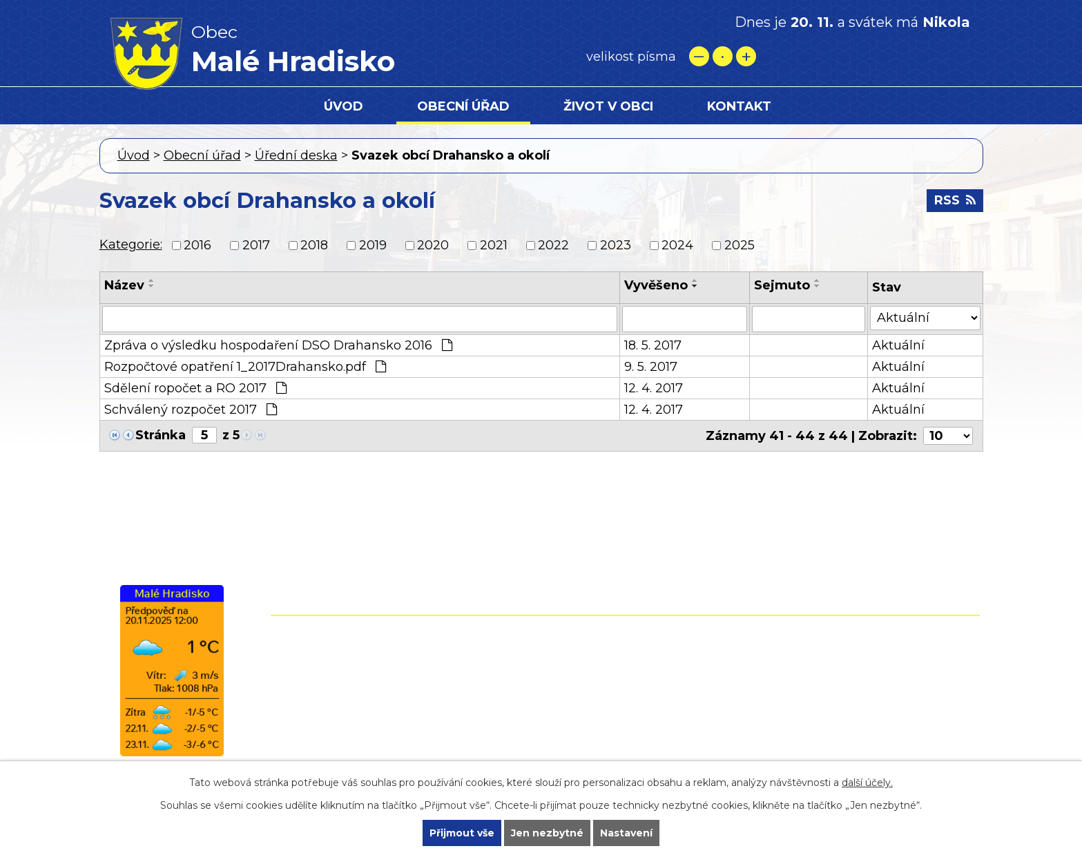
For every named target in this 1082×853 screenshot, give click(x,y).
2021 (494, 245)
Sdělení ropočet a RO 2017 (195, 388)
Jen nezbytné (547, 833)
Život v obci (608, 106)
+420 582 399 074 (565, 665)
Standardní (723, 56)
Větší (746, 56)
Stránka (160, 435)
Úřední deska (296, 155)
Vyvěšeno (656, 285)
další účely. (867, 782)
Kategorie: (130, 244)
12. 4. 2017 (653, 388)
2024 (677, 245)
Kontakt (739, 106)
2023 (615, 245)
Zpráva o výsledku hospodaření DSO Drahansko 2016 (278, 345)
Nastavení (626, 833)
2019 (373, 245)
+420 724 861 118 (560, 685)
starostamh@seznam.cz (540, 724)
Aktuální (898, 345)
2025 (739, 245)
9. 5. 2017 (650, 366)
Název (124, 285)
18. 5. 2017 (653, 345)
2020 (433, 245)
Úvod (343, 106)
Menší (699, 56)
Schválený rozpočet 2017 (190, 409)
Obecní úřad (463, 106)
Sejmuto (782, 285)
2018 (314, 245)
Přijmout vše (461, 833)
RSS (955, 200)
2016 (197, 245)
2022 (553, 245)
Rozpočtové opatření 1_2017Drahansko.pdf (245, 366)
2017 (256, 245)
